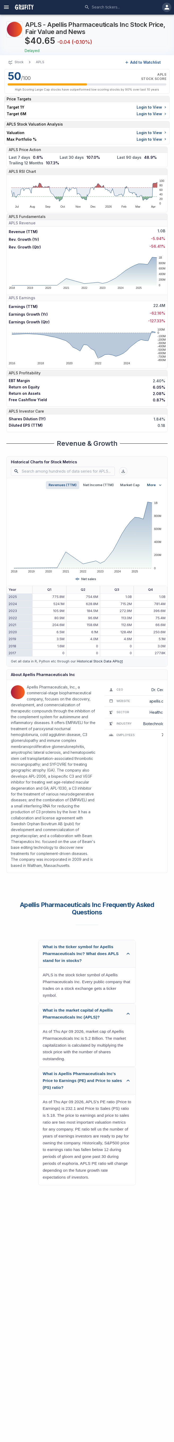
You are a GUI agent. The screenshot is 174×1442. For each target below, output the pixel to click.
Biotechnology (156, 723)
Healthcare (159, 712)
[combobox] (121, 7)
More (155, 485)
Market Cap (130, 485)
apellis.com (159, 701)
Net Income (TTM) (98, 485)
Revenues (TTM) (63, 485)
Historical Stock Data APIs (100, 661)
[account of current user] (6, 7)
